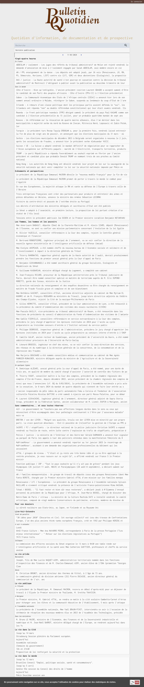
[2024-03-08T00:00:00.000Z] (62, 55)
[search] (72, 45)
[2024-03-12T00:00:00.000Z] (81, 55)
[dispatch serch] (126, 45)
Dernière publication (25, 50)
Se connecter (136, 2)
